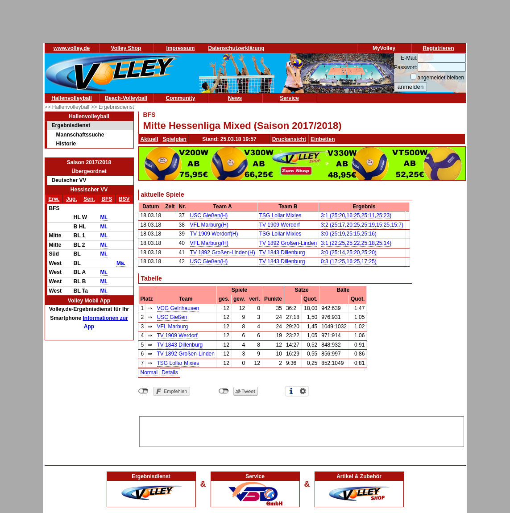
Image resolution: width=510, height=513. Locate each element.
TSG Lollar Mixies (280, 215)
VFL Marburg (172, 326)
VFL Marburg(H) (209, 225)
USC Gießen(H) (209, 215)
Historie (66, 144)
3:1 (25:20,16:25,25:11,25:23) (356, 215)
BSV (124, 199)
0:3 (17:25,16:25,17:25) (349, 261)
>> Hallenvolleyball (68, 107)
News (235, 98)
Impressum (180, 48)
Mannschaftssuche (80, 135)
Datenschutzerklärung (236, 48)
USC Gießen (172, 317)
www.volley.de (72, 48)
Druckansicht (289, 139)
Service (289, 98)
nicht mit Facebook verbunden (143, 391)
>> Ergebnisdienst (112, 107)
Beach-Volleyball (126, 98)
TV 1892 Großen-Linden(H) (222, 252)
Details (170, 372)
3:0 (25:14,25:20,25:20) (349, 252)
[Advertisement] (301, 430)
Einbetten (323, 139)
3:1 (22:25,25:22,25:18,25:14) (356, 243)
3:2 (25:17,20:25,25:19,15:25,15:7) (362, 225)
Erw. (53, 199)
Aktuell (149, 139)
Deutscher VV (69, 180)
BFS (106, 199)
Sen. (89, 199)
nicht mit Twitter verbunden (224, 391)
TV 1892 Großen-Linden (288, 243)
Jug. (71, 199)
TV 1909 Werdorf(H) (214, 234)
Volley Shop (126, 48)
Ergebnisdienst (71, 125)
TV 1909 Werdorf (279, 225)
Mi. (104, 217)
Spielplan (175, 139)
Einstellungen (303, 391)
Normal (149, 372)
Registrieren (438, 48)
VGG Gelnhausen (178, 308)
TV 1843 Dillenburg (282, 252)
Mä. (120, 263)
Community (180, 98)
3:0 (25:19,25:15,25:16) (349, 234)
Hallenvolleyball (71, 98)
